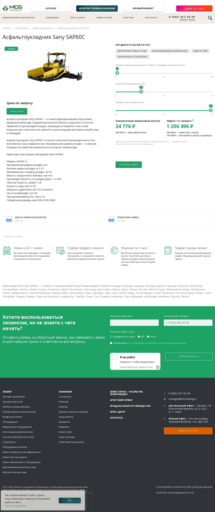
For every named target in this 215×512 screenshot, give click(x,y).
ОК (69, 500)
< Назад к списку (13, 236)
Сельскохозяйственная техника (18, 437)
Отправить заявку (128, 164)
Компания (52, 17)
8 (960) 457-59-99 (182, 17)
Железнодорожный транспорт (18, 432)
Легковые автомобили (14, 396)
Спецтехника (21, 28)
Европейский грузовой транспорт (19, 467)
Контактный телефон (176, 316)
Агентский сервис (121, 400)
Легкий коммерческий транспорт (19, 411)
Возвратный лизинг (12, 416)
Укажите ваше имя (121, 316)
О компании (65, 396)
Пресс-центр (77, 17)
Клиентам (64, 401)
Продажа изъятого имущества (130, 406)
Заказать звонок (187, 19)
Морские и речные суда (14, 472)
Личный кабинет (143, 8)
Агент (153, 336)
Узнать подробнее (15, 505)
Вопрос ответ (65, 432)
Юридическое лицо (124, 336)
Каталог (51, 8)
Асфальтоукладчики (43, 28)
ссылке (89, 492)
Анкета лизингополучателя (30, 217)
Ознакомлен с (149, 343)
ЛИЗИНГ (7, 391)
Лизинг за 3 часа (194, 8)
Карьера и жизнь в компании (73, 411)
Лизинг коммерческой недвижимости (22, 452)
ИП (142, 336)
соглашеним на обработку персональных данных (158, 343)
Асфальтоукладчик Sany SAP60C (73, 28)
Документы (64, 421)
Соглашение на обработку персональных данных (184, 487)
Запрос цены (17, 111)
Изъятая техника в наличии (97, 8)
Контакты (151, 17)
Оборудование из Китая (15, 447)
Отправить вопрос (189, 356)
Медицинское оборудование (17, 426)
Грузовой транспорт (13, 401)
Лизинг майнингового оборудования (21, 462)
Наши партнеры (67, 437)
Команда (63, 406)
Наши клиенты (66, 416)
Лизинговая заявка (128, 217)
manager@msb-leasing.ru (182, 398)
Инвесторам (104, 17)
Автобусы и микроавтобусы (16, 406)
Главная (7, 28)
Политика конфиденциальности (175, 492)
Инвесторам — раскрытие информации (126, 393)
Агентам (128, 17)
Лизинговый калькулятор (19, 17)
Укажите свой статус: (122, 331)
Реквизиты (64, 426)
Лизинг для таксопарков (15, 457)
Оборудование (10, 421)
